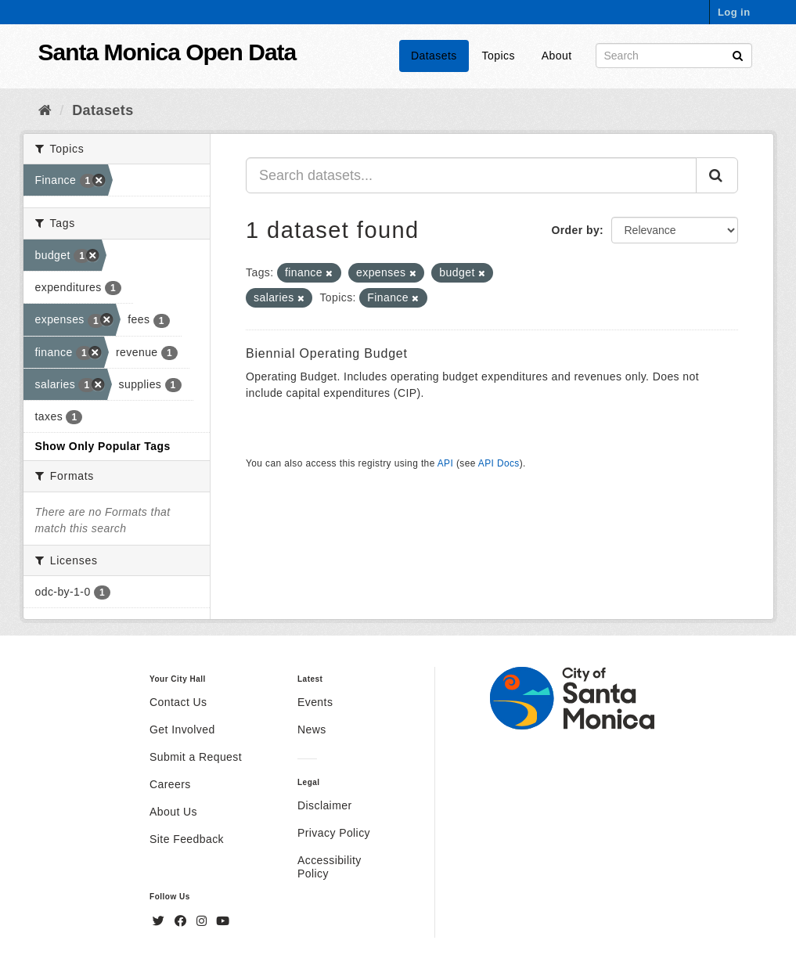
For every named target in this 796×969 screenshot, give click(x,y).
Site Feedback (186, 839)
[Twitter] (160, 921)
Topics (498, 55)
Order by (575, 230)
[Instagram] (203, 921)
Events (315, 702)
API (445, 463)
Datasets (434, 55)
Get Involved (182, 729)
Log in (734, 12)
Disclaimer (324, 805)
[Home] (45, 110)
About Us (173, 811)
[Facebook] (182, 921)
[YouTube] (222, 921)
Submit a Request (195, 757)
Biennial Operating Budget (327, 353)
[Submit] (737, 54)
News (311, 729)
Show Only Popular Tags (103, 446)
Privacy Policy (333, 833)
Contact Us (178, 702)
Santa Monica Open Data (167, 52)
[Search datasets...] (471, 175)
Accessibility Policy (329, 867)
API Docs (499, 463)
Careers (170, 784)
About (557, 55)
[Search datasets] (674, 55)
